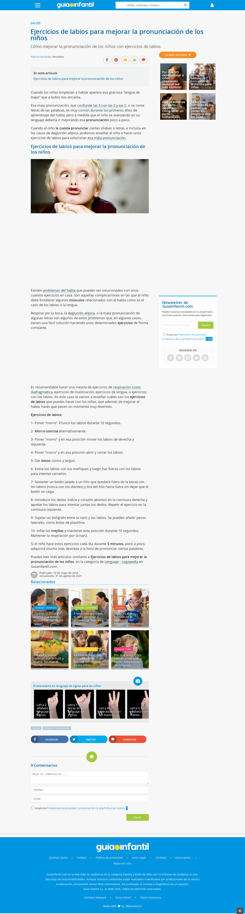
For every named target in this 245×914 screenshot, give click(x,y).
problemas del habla (59, 290)
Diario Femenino (150, 897)
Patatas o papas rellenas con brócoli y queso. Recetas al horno (49, 660)
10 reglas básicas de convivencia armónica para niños (201, 81)
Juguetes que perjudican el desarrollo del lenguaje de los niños (129, 618)
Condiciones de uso (88, 808)
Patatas (39, 649)
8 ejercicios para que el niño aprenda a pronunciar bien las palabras (88, 618)
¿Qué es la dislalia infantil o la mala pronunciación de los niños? (48, 618)
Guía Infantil (123, 897)
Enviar (137, 817)
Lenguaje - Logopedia (121, 561)
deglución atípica (81, 313)
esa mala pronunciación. (106, 138)
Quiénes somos (58, 857)
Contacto (160, 857)
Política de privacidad (109, 857)
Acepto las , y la (80, 808)
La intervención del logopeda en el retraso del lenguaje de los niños (88, 660)
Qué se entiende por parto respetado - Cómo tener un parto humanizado (173, 109)
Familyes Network (95, 897)
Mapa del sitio (122, 863)
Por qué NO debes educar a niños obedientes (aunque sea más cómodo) (173, 79)
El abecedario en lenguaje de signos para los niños (67, 686)
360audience (134, 906)
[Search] (185, 5)
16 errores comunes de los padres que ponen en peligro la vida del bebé (202, 109)
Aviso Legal (139, 857)
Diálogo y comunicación (57, 728)
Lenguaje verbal (123, 649)
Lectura (36, 728)
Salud (35, 23)
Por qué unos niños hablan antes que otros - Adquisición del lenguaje (128, 660)
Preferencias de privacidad (61, 808)
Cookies (82, 857)
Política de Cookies (114, 808)
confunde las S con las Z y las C (101, 105)
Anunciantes (183, 857)
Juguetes (119, 607)
